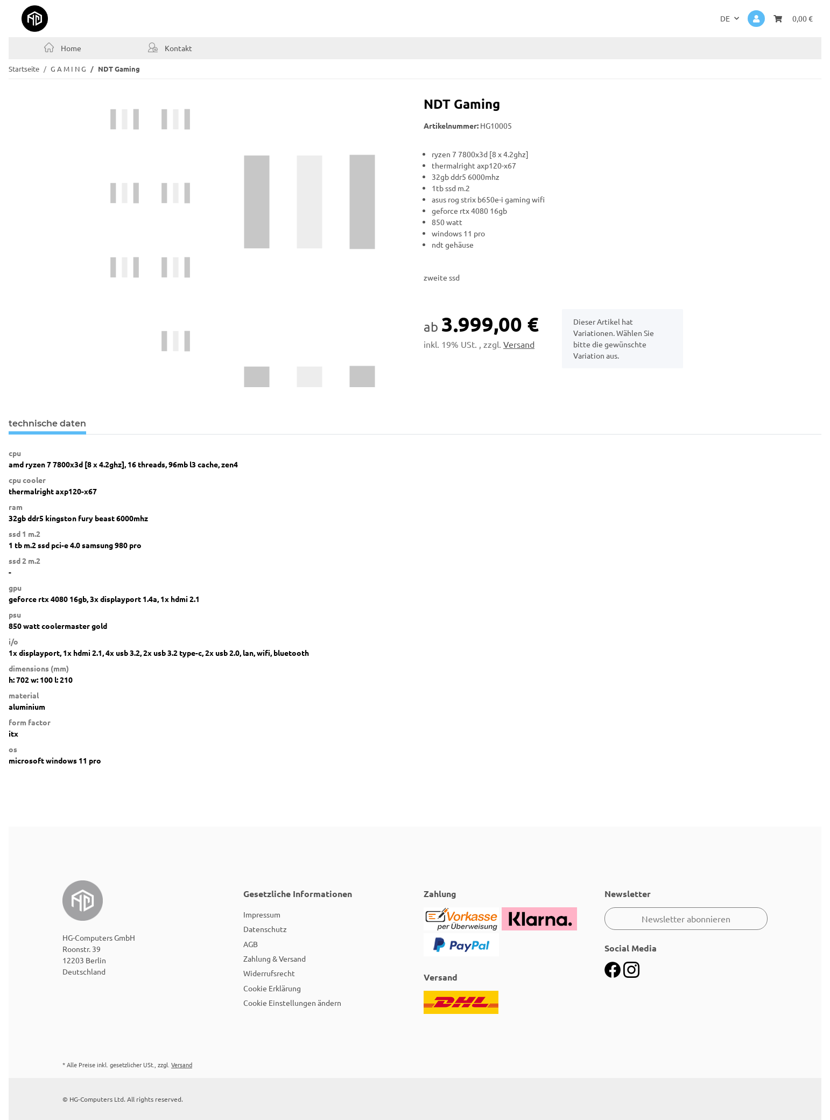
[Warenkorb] (793, 18)
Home (70, 48)
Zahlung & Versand (274, 958)
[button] (756, 18)
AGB (250, 944)
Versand (518, 344)
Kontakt (177, 48)
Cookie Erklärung (272, 988)
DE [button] (725, 18)
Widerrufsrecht (269, 973)
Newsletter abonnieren (686, 918)
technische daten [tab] (47, 423)
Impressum (261, 914)
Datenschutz (265, 929)
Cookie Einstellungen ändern (292, 1002)
